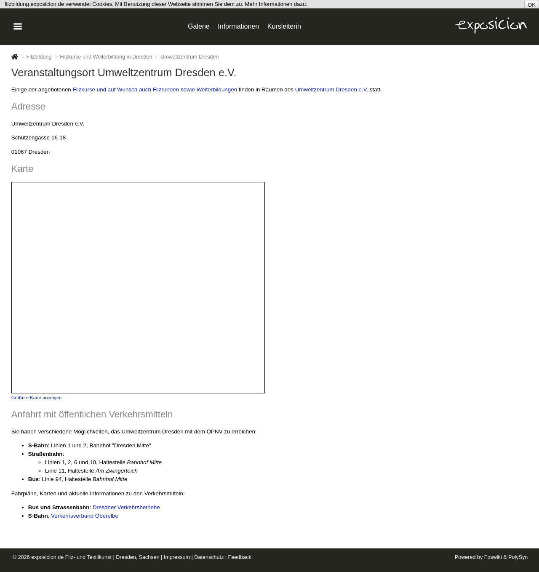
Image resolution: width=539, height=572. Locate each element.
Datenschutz (209, 557)
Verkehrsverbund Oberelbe (84, 516)
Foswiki (493, 557)
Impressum (177, 557)
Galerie (199, 26)
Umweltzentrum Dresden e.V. (331, 89)
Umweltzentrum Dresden (189, 57)
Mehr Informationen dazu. (276, 4)
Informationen (238, 26)
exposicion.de (47, 557)
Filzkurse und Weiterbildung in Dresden (106, 57)
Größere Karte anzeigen (36, 397)
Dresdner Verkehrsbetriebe (126, 507)
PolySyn (518, 557)
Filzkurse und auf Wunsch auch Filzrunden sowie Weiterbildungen (155, 89)
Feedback (239, 557)
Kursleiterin (284, 26)
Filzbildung (38, 57)
